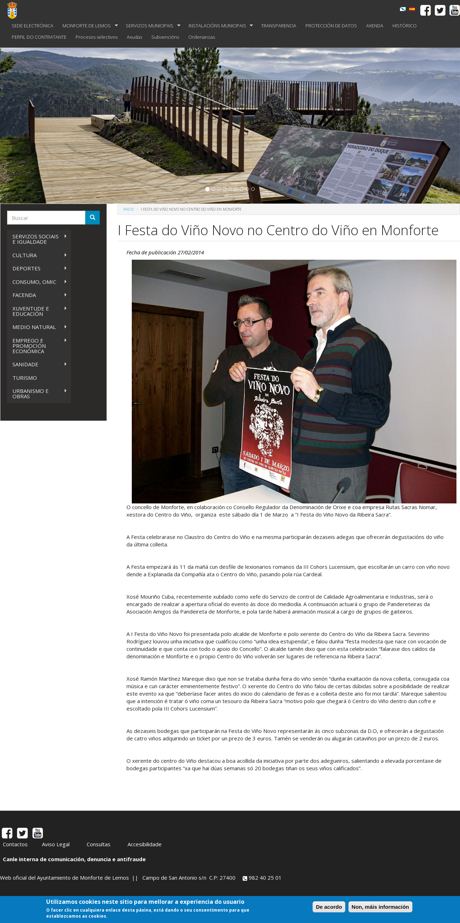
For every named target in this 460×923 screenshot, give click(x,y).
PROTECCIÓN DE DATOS (331, 25)
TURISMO (24, 377)
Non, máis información (380, 907)
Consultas (98, 844)
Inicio (128, 209)
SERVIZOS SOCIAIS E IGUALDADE (37, 239)
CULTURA (37, 255)
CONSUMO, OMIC (37, 282)
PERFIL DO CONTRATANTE (39, 37)
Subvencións (165, 37)
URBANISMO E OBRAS (37, 393)
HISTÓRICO (405, 25)
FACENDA (37, 295)
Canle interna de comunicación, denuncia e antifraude (74, 859)
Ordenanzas (201, 37)
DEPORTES (37, 268)
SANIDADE (37, 364)
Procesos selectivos (97, 37)
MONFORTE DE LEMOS (88, 25)
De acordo (329, 907)
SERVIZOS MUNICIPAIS (150, 25)
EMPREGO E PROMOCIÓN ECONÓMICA (37, 346)
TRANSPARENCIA (278, 25)
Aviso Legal (56, 844)
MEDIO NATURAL (37, 327)
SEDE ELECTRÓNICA (32, 25)
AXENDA (374, 25)
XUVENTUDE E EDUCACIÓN (37, 311)
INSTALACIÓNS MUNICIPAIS (218, 25)
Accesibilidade (145, 844)
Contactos (15, 844)
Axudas (134, 37)
